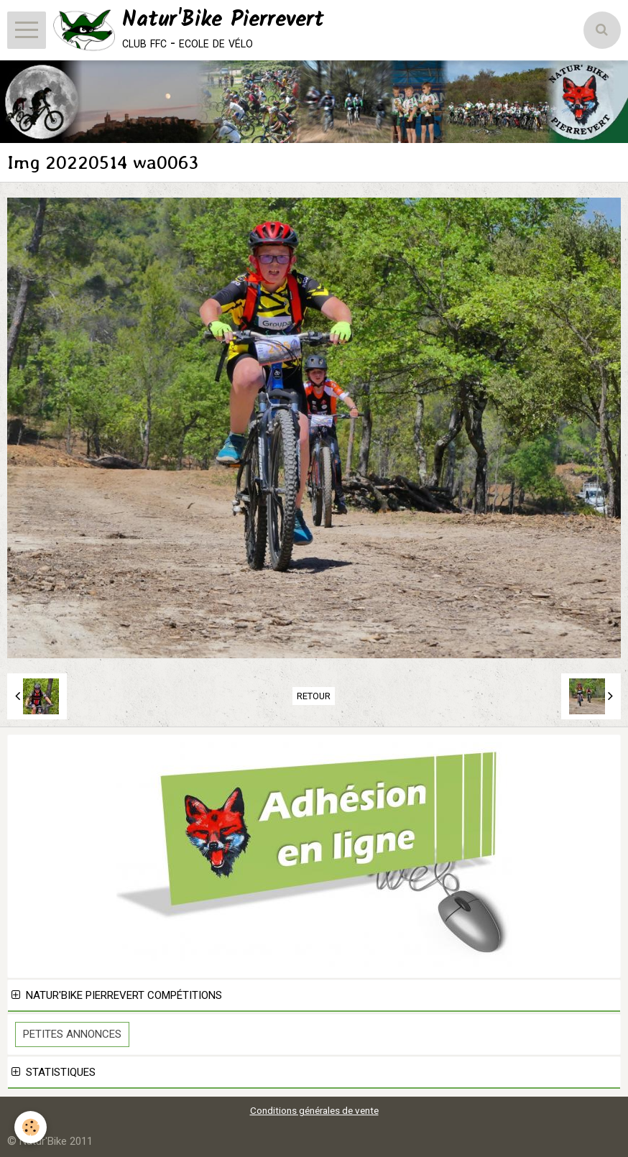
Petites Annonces (72, 1034)
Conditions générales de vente (314, 1110)
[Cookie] (30, 1127)
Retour (314, 696)
